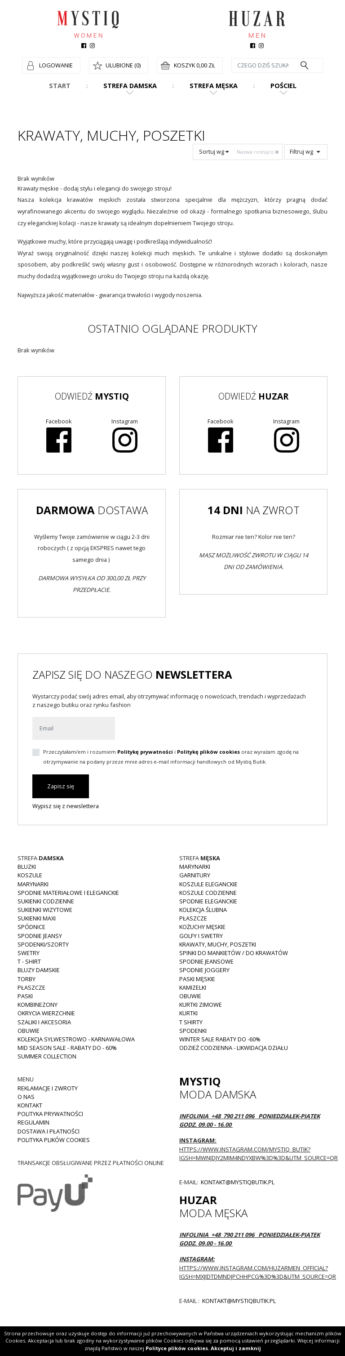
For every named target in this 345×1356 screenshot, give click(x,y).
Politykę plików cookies (208, 751)
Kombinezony (38, 1004)
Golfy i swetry (201, 936)
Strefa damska (130, 85)
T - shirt (29, 961)
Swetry (29, 953)
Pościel (283, 85)
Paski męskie (197, 979)
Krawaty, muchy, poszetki (217, 944)
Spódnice (31, 927)
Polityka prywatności (50, 1114)
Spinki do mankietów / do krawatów (233, 953)
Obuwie (29, 1031)
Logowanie (56, 65)
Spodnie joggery (204, 970)
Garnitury (194, 875)
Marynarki (33, 884)
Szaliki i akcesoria (44, 1022)
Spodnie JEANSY (40, 936)
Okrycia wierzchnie (46, 1013)
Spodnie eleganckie (208, 901)
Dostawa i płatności (49, 1131)
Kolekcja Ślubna (203, 910)
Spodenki (193, 1031)
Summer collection (47, 1056)
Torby (26, 979)
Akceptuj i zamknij (236, 1348)
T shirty (191, 1022)
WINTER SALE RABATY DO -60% (220, 1039)
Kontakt (30, 1105)
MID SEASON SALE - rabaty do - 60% (67, 1048)
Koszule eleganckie (208, 884)
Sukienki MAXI (37, 918)
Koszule (30, 875)
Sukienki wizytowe (45, 910)
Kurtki (188, 1013)
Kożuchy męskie (202, 927)
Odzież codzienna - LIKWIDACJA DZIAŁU (233, 1048)
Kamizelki (192, 987)
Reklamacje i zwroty (48, 1088)
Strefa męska (214, 85)
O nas (26, 1097)
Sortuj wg (214, 151)
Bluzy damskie (39, 970)
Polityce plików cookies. (177, 1348)
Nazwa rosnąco (258, 151)
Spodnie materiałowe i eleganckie (68, 893)
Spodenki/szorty (43, 944)
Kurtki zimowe (200, 1004)
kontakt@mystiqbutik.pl (236, 1182)
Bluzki (27, 867)
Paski (25, 996)
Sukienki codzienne (46, 901)
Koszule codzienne (208, 893)
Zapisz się (60, 786)
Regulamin (33, 1122)
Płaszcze (31, 987)
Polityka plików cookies (54, 1140)
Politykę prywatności (145, 751)
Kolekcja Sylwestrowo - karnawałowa (76, 1039)
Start (60, 85)
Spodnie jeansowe (206, 961)
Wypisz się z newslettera (65, 806)
